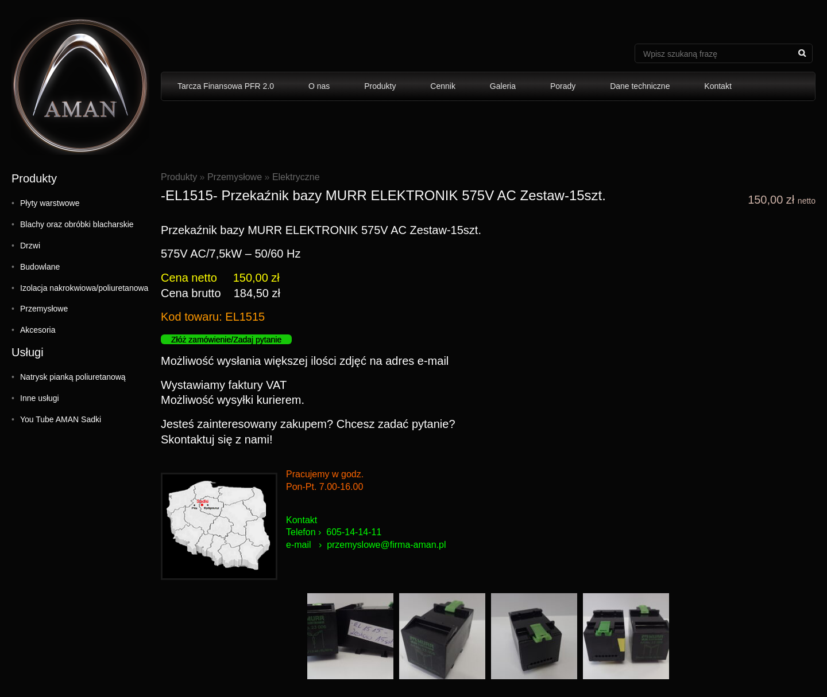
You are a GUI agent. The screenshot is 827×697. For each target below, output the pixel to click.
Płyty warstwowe (49, 203)
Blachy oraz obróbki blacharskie (77, 224)
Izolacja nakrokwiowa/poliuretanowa (84, 288)
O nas (319, 86)
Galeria (503, 86)
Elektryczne (296, 177)
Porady (562, 86)
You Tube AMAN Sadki (60, 419)
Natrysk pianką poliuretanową (73, 376)
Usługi (27, 352)
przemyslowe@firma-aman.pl (386, 545)
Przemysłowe (44, 308)
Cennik (442, 86)
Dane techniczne (640, 86)
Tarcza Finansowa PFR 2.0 (225, 86)
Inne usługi (39, 398)
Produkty (380, 86)
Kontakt (717, 86)
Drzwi (30, 245)
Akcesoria (37, 329)
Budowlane (40, 266)
